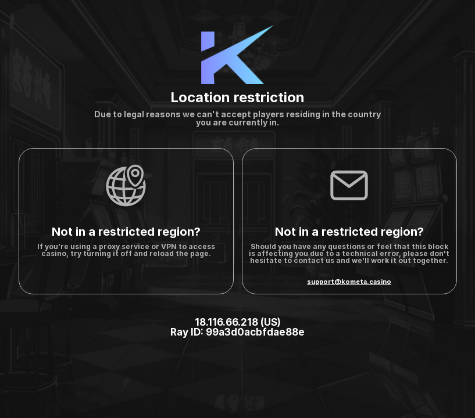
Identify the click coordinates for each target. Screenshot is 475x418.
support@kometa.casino (349, 282)
